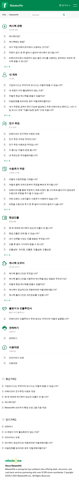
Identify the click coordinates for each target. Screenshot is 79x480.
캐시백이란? (14, 36)
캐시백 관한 (15, 26)
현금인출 (14, 217)
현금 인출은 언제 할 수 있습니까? (24, 233)
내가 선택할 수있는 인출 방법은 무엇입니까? (29, 238)
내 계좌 (13, 74)
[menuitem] (65, 5)
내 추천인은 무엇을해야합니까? (23, 155)
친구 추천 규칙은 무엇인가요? (22, 139)
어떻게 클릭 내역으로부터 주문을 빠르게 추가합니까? (33, 184)
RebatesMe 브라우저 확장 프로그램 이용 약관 (25, 407)
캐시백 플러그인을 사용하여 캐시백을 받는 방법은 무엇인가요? (38, 278)
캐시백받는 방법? (17, 41)
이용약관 (14, 347)
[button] (63, 14)
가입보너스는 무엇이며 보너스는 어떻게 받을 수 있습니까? (36, 85)
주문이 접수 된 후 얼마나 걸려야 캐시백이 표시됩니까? (34, 52)
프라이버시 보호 (16, 357)
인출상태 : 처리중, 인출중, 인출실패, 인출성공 (30, 249)
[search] (48, 14)
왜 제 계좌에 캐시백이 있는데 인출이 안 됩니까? (31, 227)
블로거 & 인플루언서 (20, 308)
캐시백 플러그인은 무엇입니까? (23, 273)
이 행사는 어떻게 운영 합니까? (23, 150)
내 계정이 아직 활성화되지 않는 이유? (26, 90)
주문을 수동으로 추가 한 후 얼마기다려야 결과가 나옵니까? (36, 204)
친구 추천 (14, 123)
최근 (11, 379)
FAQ (4, 14)
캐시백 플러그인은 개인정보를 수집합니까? (29, 295)
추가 (7, 66)
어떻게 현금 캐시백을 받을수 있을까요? (27, 95)
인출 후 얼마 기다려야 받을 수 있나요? (26, 244)
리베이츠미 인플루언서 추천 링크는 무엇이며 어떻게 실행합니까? (39, 318)
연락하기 (14, 327)
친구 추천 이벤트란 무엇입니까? (23, 144)
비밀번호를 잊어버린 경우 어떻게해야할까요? (30, 101)
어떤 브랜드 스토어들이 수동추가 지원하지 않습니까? (33, 198)
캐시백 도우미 (16, 263)
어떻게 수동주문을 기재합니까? (23, 179)
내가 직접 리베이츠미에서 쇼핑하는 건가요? (29, 47)
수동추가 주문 (16, 168)
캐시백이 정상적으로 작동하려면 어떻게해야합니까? (33, 289)
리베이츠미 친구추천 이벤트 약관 (24, 133)
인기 (11, 419)
